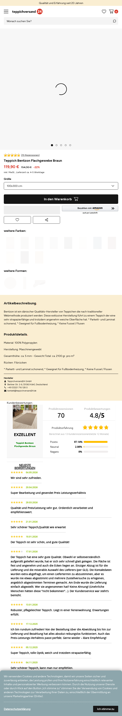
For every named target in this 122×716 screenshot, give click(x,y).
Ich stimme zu (105, 709)
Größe (7, 179)
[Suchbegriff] (57, 21)
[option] (61, 3)
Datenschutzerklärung (17, 709)
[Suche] (114, 21)
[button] (90, 210)
